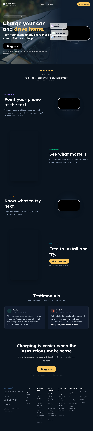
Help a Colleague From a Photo (73, 399)
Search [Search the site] (7, 404)
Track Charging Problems (72, 409)
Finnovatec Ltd (12, 397)
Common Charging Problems (39, 403)
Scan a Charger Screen (39, 396)
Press (82, 399)
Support (82, 402)
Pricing (42, 4)
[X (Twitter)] (16, 400)
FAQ (27, 400)
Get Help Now (83, 4)
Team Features (73, 404)
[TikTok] (7, 400)
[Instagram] (5, 400)
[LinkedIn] (13, 400)
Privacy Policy (84, 397)
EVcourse (8, 388)
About (27, 397)
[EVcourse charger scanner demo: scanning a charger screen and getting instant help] (69, 103)
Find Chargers (41, 413)
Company (50, 4)
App (27, 392)
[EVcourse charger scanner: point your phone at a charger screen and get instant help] (76, 33)
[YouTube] (10, 400)
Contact (28, 403)
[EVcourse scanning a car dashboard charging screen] (69, 205)
